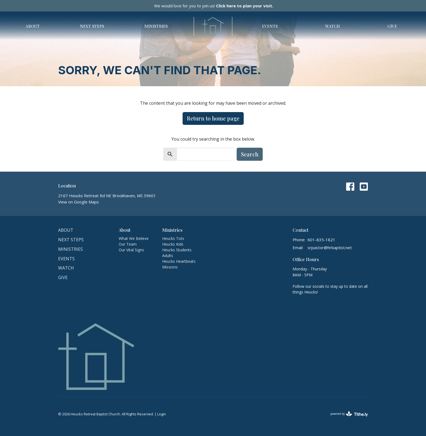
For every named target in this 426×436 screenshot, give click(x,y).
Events (270, 26)
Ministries (156, 26)
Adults (167, 255)
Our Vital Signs (131, 249)
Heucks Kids (172, 244)
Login (161, 414)
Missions (170, 267)
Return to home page (213, 118)
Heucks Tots (173, 238)
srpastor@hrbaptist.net (330, 247)
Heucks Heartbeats (179, 261)
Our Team (128, 244)
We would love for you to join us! (213, 5)
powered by (349, 414)
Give (392, 26)
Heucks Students (177, 249)
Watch (332, 26)
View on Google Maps (78, 202)
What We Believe (134, 238)
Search (249, 154)
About (33, 26)
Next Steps (92, 26)
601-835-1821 (321, 239)
